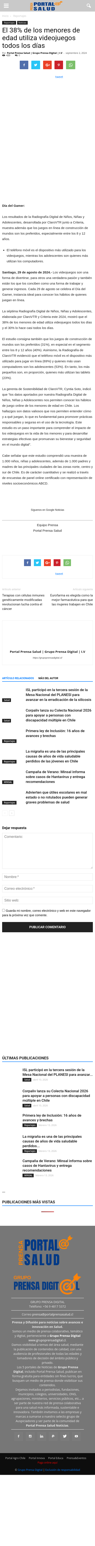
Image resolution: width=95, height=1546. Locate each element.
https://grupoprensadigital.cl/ (47, 657)
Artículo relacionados (18, 678)
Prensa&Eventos (76, 1458)
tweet (59, 77)
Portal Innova (37, 1458)
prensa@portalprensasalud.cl (52, 1314)
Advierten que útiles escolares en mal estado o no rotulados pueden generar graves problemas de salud (56, 797)
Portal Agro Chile (15, 1458)
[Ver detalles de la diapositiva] (47, 172)
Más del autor (48, 678)
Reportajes (9, 22)
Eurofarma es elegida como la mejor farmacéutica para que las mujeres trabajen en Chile (71, 599)
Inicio (5, 16)
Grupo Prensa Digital (30, 1470)
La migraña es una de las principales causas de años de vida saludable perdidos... (52, 1141)
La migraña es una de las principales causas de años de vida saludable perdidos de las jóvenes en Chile (55, 756)
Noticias (22, 22)
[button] (89, 6)
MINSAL (7, 782)
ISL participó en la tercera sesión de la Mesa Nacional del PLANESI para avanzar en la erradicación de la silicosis (58, 695)
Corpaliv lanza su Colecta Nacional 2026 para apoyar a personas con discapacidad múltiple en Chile (58, 715)
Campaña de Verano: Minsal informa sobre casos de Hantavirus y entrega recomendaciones (55, 777)
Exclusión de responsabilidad (62, 1470)
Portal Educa (55, 1458)
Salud (6, 700)
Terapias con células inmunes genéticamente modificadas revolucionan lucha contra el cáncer (23, 602)
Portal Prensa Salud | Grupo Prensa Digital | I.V (34, 52)
